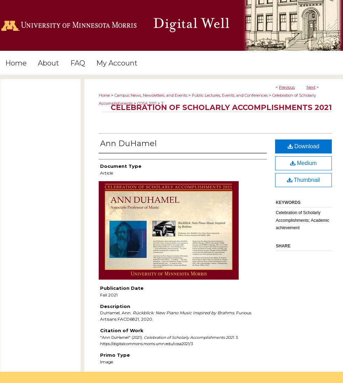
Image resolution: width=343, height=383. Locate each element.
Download (304, 146)
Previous (287, 87)
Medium (303, 163)
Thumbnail (303, 180)
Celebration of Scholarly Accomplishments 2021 (221, 107)
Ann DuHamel (128, 143)
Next (311, 87)
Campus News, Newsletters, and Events (150, 95)
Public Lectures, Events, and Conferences (230, 95)
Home (104, 95)
